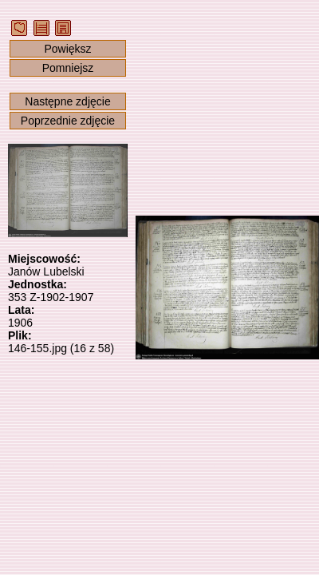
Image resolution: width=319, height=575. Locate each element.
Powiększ (67, 48)
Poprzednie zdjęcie (68, 120)
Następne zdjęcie (67, 101)
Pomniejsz (68, 67)
